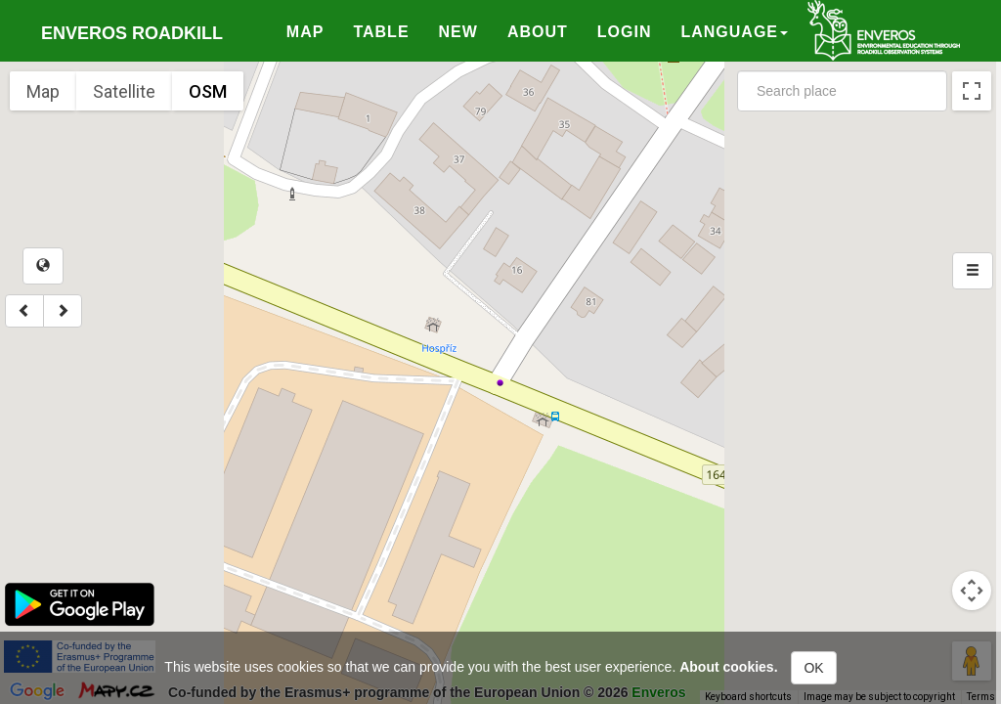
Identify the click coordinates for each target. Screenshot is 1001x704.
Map (305, 31)
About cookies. (728, 667)
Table (381, 31)
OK (813, 668)
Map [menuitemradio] (43, 91)
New (458, 31)
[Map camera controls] (971, 590)
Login (624, 31)
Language (734, 31)
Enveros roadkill (132, 33)
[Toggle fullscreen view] (971, 90)
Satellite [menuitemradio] (124, 91)
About (537, 31)
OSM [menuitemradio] (208, 91)
